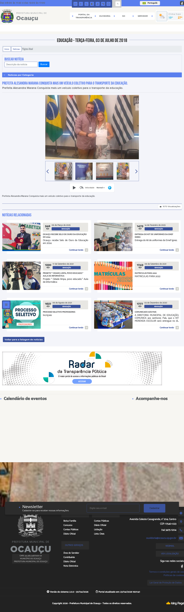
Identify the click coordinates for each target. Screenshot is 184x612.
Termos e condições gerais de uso (166, 571)
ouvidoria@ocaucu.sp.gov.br (161, 538)
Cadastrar (155, 508)
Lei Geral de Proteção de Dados (166, 582)
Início (6, 49)
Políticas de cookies (174, 575)
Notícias (16, 49)
